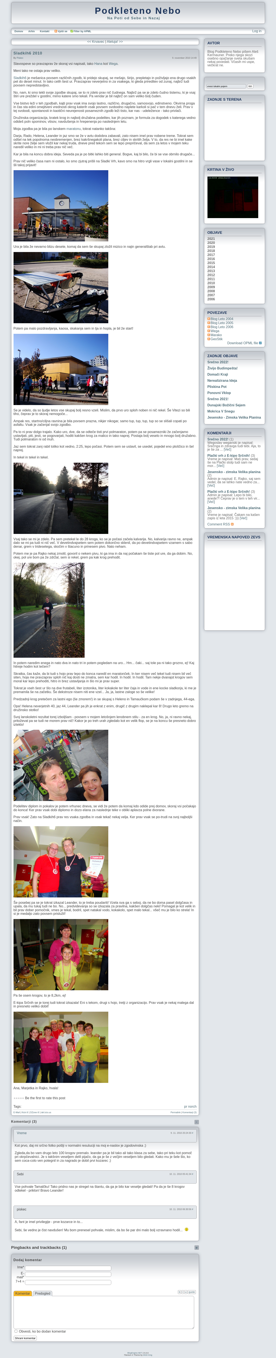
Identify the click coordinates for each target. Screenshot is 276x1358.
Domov (19, 31)
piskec (20, 58)
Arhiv (31, 31)
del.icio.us (46, 1112)
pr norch (190, 1106)
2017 (211, 255)
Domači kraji (217, 374)
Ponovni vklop (219, 393)
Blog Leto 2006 (222, 327)
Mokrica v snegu (221, 411)
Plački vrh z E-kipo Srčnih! (228, 455)
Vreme (22, 1133)
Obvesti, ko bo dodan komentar (42, 1331)
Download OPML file (244, 343)
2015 (211, 263)
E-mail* (20, 1275)
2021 (211, 239)
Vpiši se (61, 31)
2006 (211, 299)
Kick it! (25, 1112)
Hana (98, 63)
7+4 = (20, 1281)
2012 (211, 275)
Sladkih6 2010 (28, 53)
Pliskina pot (217, 387)
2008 (211, 291)
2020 (211, 243)
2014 (211, 267)
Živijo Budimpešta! (222, 368)
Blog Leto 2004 (222, 319)
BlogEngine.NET (135, 1353)
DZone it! (34, 1112)
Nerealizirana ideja (222, 380)
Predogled (42, 1293)
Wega (113, 63)
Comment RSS (220, 524)
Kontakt (44, 31)
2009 (211, 287)
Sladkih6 (20, 78)
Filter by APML (82, 31)
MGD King (147, 1355)
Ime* (20, 1267)
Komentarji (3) (190, 1112)
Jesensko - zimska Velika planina (234, 417)
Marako (216, 335)
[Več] (227, 449)
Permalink (175, 1112)
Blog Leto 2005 (222, 323)
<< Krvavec (95, 41)
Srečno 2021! (218, 399)
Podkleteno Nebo (138, 11)
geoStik (217, 339)
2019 (211, 247)
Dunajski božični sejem (226, 405)
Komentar (22, 1293)
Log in (257, 31)
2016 (211, 259)
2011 (211, 279)
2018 (211, 251)
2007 (211, 295)
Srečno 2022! (218, 362)
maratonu (73, 129)
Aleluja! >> (115, 41)
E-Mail (17, 1112)
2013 (211, 271)
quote (191, 1292)
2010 (211, 283)
